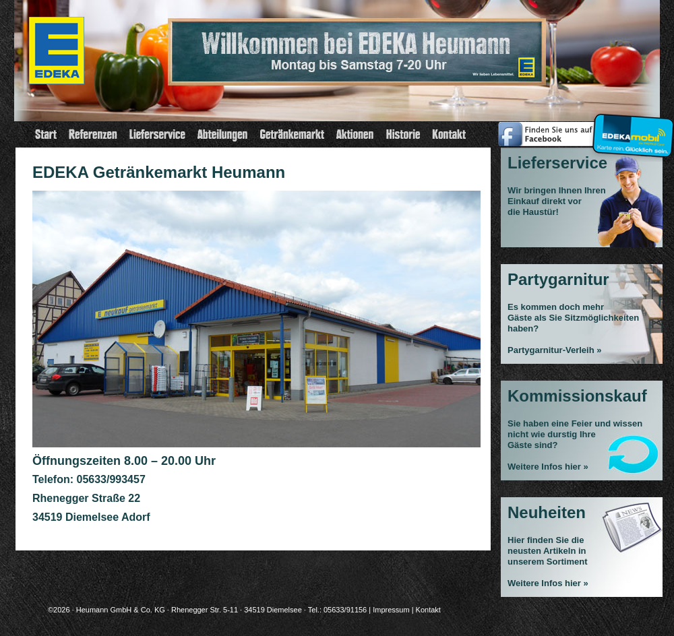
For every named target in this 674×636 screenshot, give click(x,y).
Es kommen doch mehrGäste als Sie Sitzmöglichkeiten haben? (573, 317)
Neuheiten (547, 512)
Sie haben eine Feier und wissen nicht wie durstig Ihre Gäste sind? (575, 434)
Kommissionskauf (577, 396)
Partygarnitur (558, 279)
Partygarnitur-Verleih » (554, 350)
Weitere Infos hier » (548, 467)
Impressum (391, 610)
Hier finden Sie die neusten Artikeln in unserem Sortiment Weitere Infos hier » (548, 561)
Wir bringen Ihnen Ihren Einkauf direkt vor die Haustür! (557, 201)
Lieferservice (557, 163)
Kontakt (428, 610)
